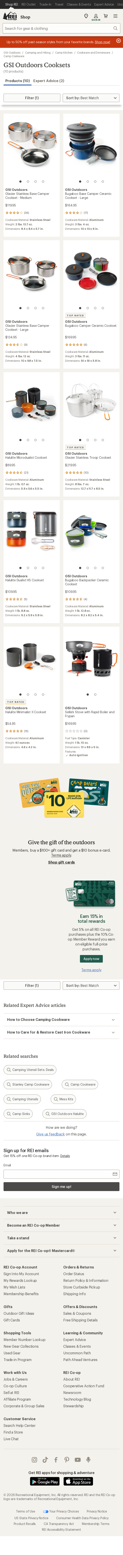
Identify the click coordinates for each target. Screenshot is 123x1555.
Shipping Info (74, 1294)
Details (65, 1156)
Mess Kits (63, 1099)
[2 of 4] (28, 181)
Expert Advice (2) (48, 81)
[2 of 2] (95, 694)
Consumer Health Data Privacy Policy (82, 1509)
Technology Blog (77, 1399)
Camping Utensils (22, 1099)
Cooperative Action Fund (83, 1386)
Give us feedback (50, 1134)
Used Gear (12, 1353)
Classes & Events (77, 1346)
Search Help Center (20, 1425)
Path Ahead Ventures (80, 1359)
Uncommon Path (77, 1353)
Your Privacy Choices (61, 1502)
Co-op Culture (15, 1386)
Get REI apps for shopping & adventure (61, 1472)
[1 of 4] (20, 181)
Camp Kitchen (63, 52)
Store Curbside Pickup (81, 1287)
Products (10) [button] (17, 81)
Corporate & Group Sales (24, 1406)
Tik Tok (45, 1459)
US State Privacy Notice (31, 1509)
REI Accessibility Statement (61, 1520)
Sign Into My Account (21, 1274)
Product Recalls (25, 1515)
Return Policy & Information (85, 1280)
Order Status (73, 1274)
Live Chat (11, 1439)
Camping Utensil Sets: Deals (30, 1069)
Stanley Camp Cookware (27, 1084)
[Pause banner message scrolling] (118, 40)
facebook (56, 1459)
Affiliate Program (17, 1399)
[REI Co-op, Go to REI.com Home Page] (10, 16)
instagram (34, 1459)
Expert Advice (74, 1339)
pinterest (66, 1459)
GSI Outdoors (12, 52)
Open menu (115, 16)
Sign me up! (61, 1186)
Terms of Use (25, 1502)
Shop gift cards (61, 862)
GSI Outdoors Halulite (64, 1114)
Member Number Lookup (25, 1339)
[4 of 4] (43, 181)
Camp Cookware (14, 56)
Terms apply (61, 855)
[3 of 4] (35, 181)
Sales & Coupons (77, 1313)
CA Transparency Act (59, 1515)
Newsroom (72, 1392)
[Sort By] (91, 98)
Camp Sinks (18, 1114)
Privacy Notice (97, 1502)
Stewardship (73, 1406)
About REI (71, 1379)
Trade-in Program (17, 1359)
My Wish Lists (14, 1287)
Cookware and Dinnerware (93, 52)
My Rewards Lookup (20, 1280)
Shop (25, 16)
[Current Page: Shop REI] (12, 4)
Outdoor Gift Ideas (19, 1313)
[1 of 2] (87, 694)
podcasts (88, 1459)
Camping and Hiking (38, 52)
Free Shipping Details (80, 1320)
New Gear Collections (21, 1346)
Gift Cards (12, 1320)
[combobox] (61, 28)
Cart (105, 16)
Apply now (91, 959)
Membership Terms (95, 1515)
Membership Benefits (21, 1294)
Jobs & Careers (16, 1379)
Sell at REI (11, 1392)
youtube (77, 1459)
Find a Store (13, 1432)
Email (7, 1165)
